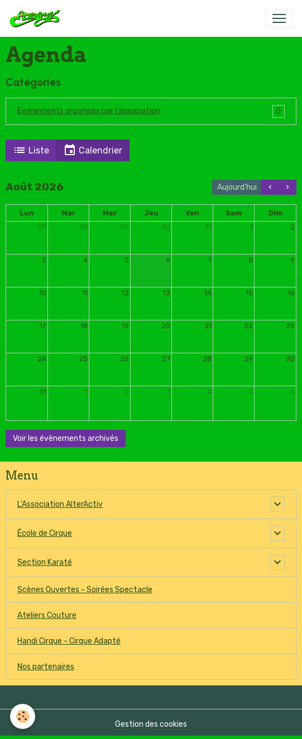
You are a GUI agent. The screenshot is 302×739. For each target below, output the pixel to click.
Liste (31, 150)
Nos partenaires (45, 666)
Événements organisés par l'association (88, 111)
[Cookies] (22, 716)
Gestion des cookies (151, 724)
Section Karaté (44, 562)
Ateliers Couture (46, 615)
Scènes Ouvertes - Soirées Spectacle (84, 589)
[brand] (37, 18)
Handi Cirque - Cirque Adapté (69, 641)
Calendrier (92, 150)
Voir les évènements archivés (65, 438)
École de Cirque (44, 533)
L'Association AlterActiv (60, 504)
